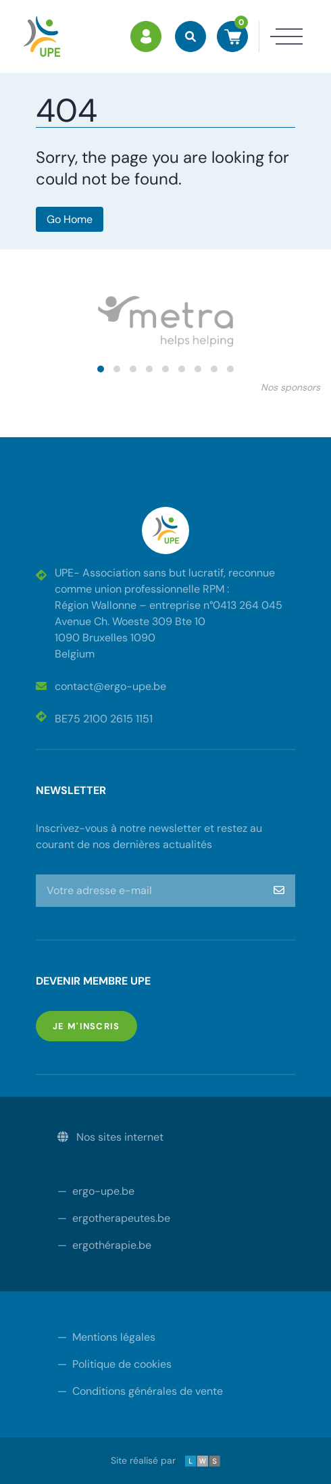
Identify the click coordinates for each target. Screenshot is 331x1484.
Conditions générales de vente (140, 1391)
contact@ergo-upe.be (101, 686)
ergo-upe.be (95, 1191)
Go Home (70, 219)
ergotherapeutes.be (113, 1218)
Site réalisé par (165, 1460)
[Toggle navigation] (281, 36)
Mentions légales (106, 1337)
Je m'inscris (95, 1025)
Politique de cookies (114, 1364)
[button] (101, 369)
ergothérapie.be (104, 1245)
